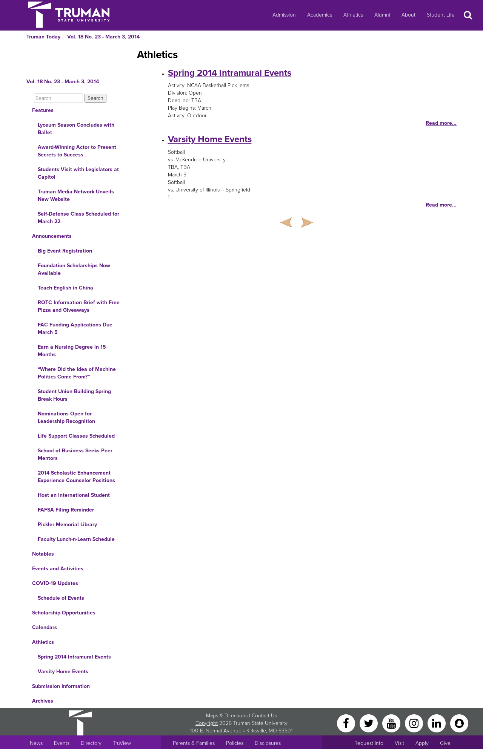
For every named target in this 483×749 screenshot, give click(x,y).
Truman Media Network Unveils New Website (76, 195)
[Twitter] (369, 723)
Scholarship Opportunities (63, 613)
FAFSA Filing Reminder (66, 510)
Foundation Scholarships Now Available (74, 269)
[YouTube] (392, 723)
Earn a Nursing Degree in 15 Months (72, 351)
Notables (43, 554)
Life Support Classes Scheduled (76, 436)
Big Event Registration (65, 251)
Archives (42, 701)
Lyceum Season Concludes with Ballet (76, 129)
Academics (319, 15)
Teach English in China (65, 288)
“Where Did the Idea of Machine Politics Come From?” (77, 373)
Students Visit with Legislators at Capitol (78, 173)
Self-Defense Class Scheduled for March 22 (78, 218)
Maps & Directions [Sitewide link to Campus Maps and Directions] (227, 715)
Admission (284, 15)
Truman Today (43, 37)
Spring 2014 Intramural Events (74, 657)
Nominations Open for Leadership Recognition (66, 417)
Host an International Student (74, 495)
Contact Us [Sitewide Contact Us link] (264, 715)
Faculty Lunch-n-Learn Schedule (76, 539)
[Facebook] (346, 723)
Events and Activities (57, 568)
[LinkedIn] (437, 723)
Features (43, 110)
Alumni (382, 15)
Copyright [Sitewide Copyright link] (206, 723)
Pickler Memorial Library (67, 524)
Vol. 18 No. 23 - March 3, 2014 (103, 37)
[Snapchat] (459, 723)
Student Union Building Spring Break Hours (74, 395)
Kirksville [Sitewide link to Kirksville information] (256, 731)
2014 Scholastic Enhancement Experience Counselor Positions (76, 477)
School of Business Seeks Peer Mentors (75, 454)
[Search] (58, 98)
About (408, 15)
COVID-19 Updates (55, 583)
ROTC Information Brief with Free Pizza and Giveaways (79, 306)
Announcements (52, 236)
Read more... (441, 123)
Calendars (44, 627)
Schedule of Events (61, 598)
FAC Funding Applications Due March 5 (75, 328)
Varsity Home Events (63, 671)
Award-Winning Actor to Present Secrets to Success (77, 151)
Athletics (353, 15)
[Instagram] (414, 723)
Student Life (441, 15)
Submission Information (61, 686)
